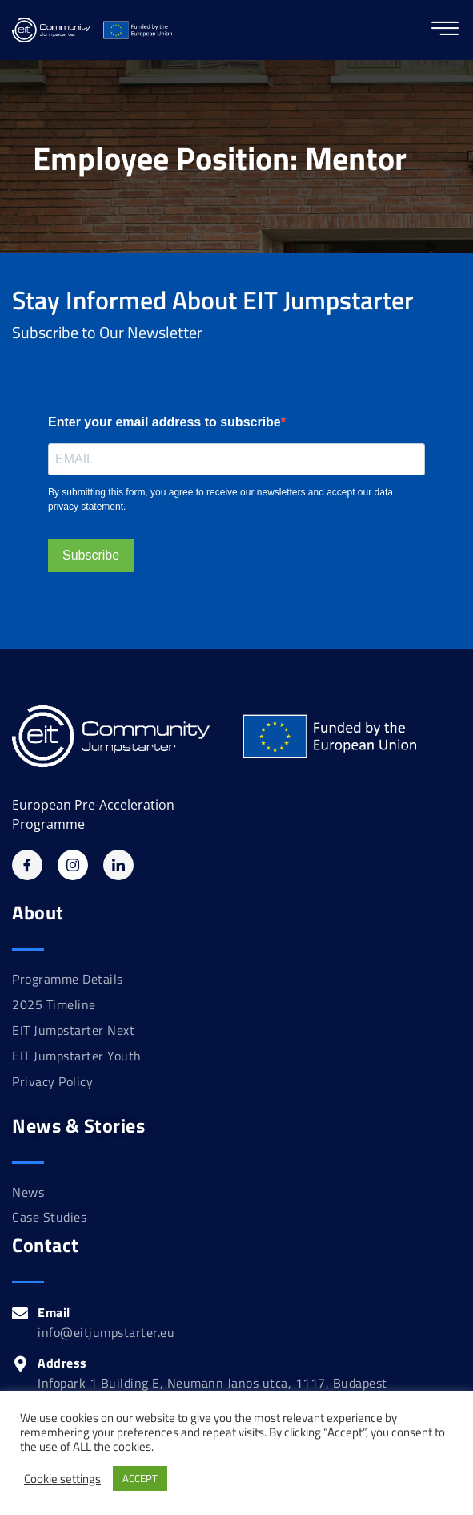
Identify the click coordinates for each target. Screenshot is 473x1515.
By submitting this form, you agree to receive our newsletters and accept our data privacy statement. (220, 499)
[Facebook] (27, 865)
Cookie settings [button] (62, 1479)
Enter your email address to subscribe (164, 422)
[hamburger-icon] (445, 30)
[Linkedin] (118, 865)
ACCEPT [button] (140, 1478)
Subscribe (90, 555)
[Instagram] (73, 865)
